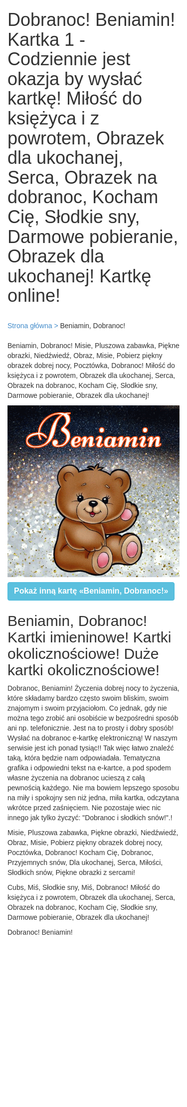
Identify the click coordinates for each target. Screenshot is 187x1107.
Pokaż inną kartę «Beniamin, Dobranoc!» (91, 591)
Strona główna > (32, 326)
